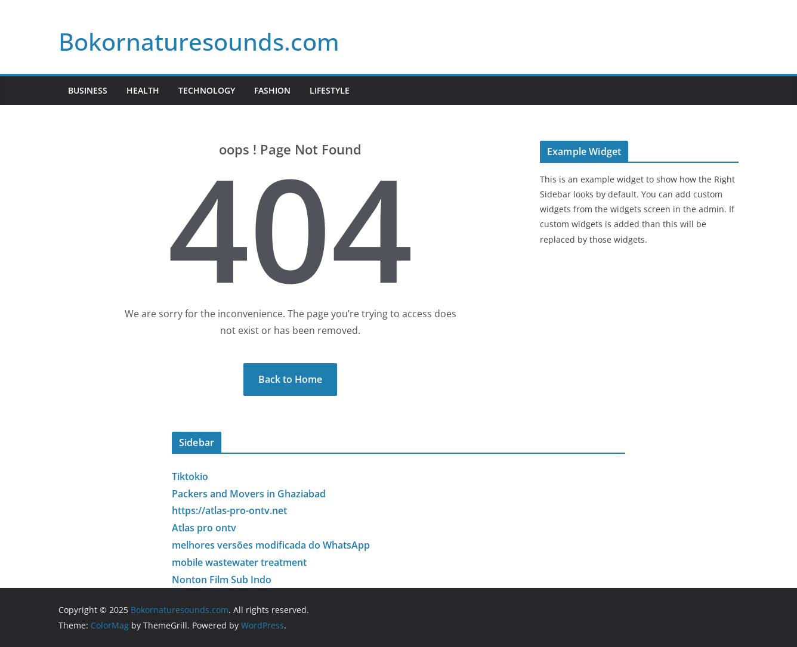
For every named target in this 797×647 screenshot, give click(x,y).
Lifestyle (330, 90)
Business (87, 90)
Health (142, 90)
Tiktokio (190, 476)
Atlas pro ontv (204, 527)
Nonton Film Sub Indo (221, 579)
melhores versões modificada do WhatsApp (271, 545)
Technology (206, 90)
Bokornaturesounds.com (198, 41)
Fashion (272, 90)
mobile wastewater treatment (239, 562)
